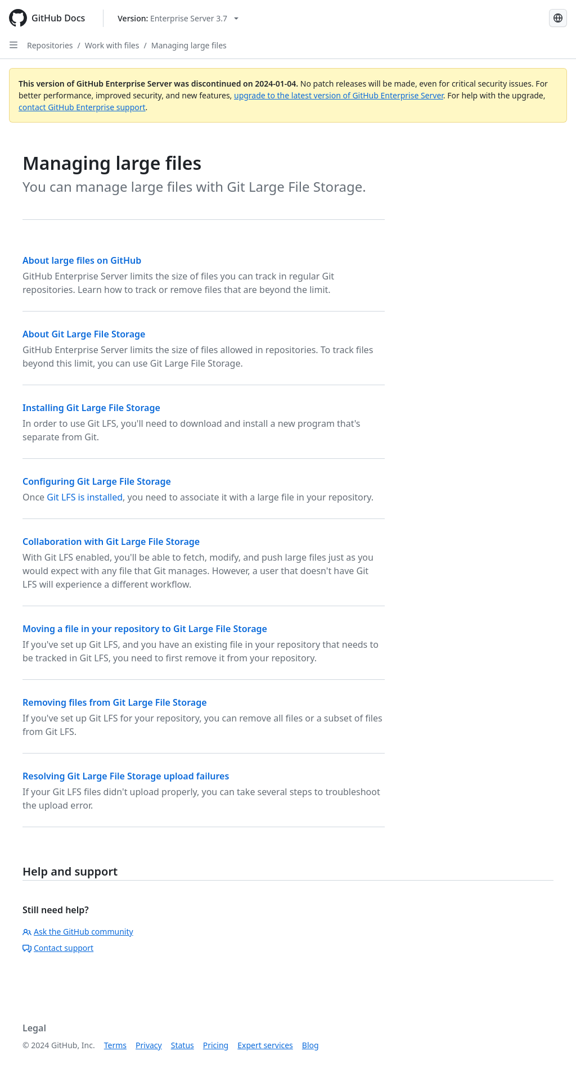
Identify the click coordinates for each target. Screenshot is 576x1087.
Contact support (57, 947)
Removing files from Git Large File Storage (114, 702)
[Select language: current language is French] (558, 18)
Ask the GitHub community (77, 931)
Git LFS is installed (85, 497)
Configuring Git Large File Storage (96, 481)
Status (182, 1045)
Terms (115, 1045)
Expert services (265, 1045)
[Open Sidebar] (13, 45)
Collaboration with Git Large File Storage (111, 541)
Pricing (215, 1045)
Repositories (50, 45)
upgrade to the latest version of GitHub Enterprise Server (338, 95)
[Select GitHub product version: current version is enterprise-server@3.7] (178, 18)
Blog (310, 1045)
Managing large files (189, 45)
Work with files (112, 45)
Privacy (149, 1045)
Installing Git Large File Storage (91, 408)
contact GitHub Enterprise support (82, 107)
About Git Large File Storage (83, 334)
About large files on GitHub (81, 260)
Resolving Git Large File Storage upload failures (125, 776)
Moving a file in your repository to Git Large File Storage (144, 629)
